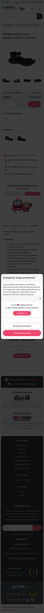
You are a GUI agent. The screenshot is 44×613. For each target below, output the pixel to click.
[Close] (40, 298)
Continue (22, 313)
